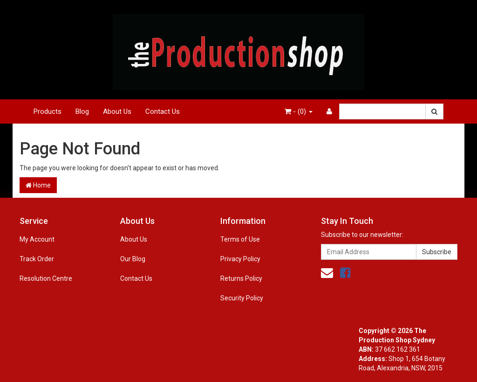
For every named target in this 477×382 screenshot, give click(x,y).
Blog (82, 111)
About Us (117, 111)
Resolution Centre (46, 278)
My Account (37, 239)
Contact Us (162, 111)
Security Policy (241, 298)
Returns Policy (241, 278)
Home (38, 185)
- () (299, 111)
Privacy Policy (240, 259)
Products (47, 111)
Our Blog (132, 259)
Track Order (37, 259)
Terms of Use (240, 239)
